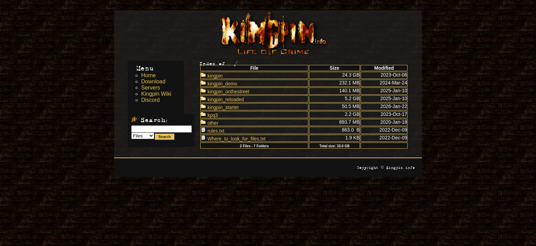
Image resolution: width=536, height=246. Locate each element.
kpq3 (209, 115)
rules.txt (212, 131)
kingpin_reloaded (222, 99)
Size (334, 68)
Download (153, 81)
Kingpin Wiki (156, 94)
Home (148, 75)
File (254, 68)
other (209, 123)
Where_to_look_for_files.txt (233, 138)
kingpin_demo (219, 83)
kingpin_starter (220, 107)
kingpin (212, 76)
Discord (150, 100)
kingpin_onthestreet (225, 91)
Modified (384, 68)
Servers (150, 88)
